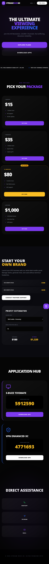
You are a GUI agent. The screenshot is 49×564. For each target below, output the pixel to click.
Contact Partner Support (16, 297)
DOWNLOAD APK (25, 414)
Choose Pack (9, 315)
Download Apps (24, 53)
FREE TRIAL (42, 3)
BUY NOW (24, 123)
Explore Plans (24, 45)
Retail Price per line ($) (12, 324)
